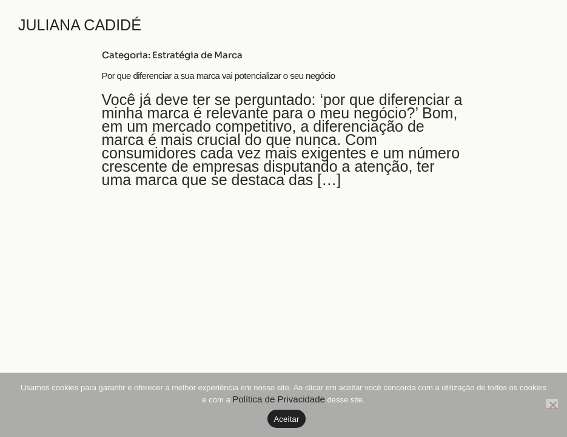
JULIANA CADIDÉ (79, 24)
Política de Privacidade (278, 399)
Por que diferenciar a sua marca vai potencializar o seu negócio (218, 75)
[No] (552, 404)
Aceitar (286, 419)
